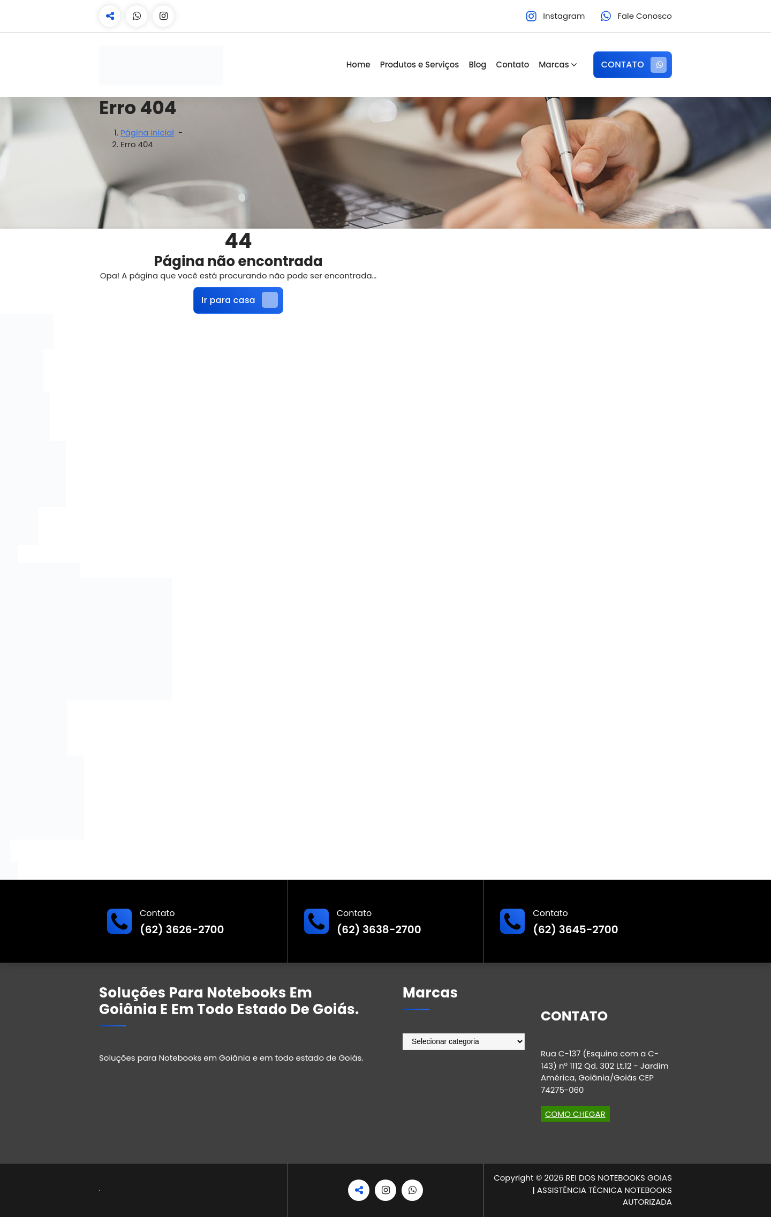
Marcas (554, 64)
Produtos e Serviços (419, 64)
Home (358, 64)
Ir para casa (239, 300)
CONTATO (634, 65)
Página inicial (147, 132)
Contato (513, 64)
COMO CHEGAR (575, 1114)
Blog (477, 64)
